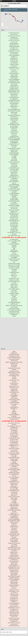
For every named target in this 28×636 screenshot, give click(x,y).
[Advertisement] (14, 333)
